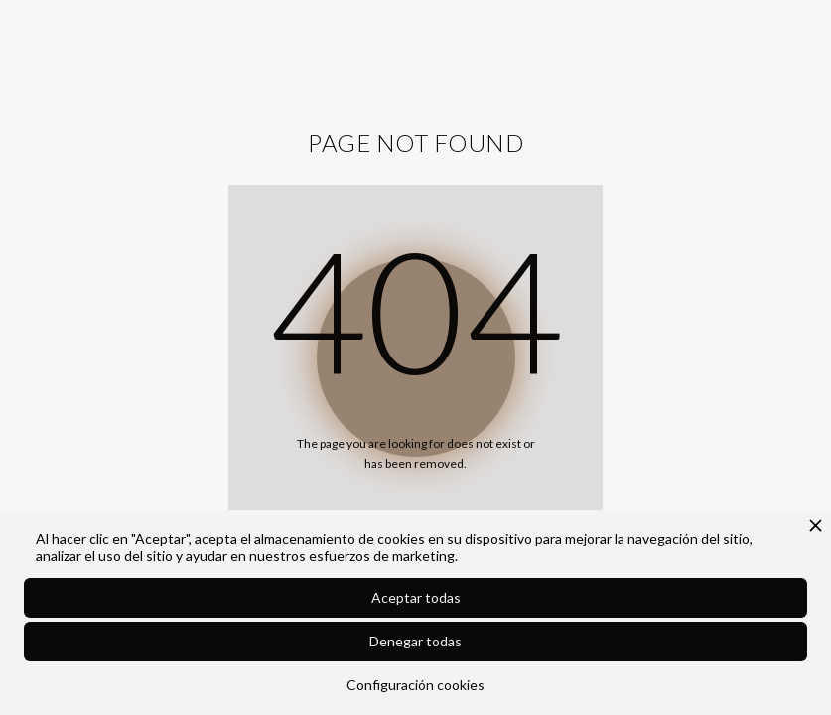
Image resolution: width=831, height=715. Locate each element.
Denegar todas (415, 641)
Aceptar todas (416, 597)
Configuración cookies (415, 684)
